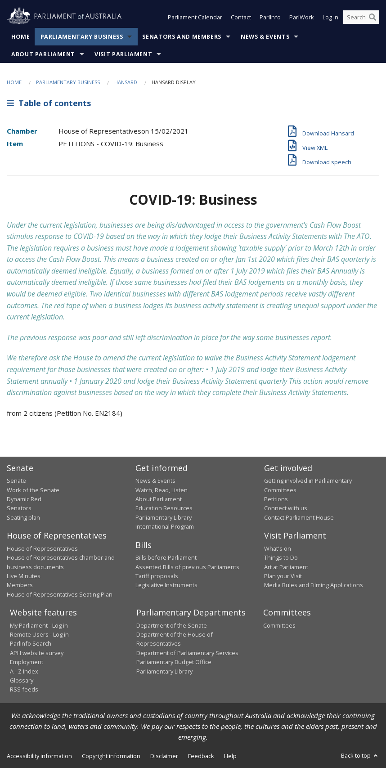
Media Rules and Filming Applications (313, 585)
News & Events (265, 36)
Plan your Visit (283, 576)
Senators (19, 508)
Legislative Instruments (166, 585)
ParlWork (301, 17)
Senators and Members (181, 36)
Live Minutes (23, 576)
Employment (26, 662)
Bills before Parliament (166, 557)
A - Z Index (24, 671)
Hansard (125, 82)
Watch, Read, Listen (161, 490)
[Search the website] (361, 17)
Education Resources (164, 508)
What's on (277, 548)
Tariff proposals (156, 576)
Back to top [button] (360, 755)
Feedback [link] (201, 756)
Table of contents (49, 103)
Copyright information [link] (111, 756)
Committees (279, 625)
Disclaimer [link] (164, 756)
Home (20, 36)
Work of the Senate (33, 490)
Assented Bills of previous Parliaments (187, 567)
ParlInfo (270, 17)
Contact (241, 17)
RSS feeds (24, 689)
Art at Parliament (286, 567)
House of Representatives (42, 548)
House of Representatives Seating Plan (59, 594)
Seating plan (23, 517)
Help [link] (230, 756)
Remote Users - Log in (39, 634)
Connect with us (285, 508)
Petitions (276, 499)
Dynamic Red (24, 499)
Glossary (21, 680)
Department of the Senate (171, 625)
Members (20, 585)
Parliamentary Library (163, 517)
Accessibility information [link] (39, 756)
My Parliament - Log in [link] (39, 625)
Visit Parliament (123, 54)
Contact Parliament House (299, 517)
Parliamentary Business (81, 36)
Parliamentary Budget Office (173, 662)
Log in (330, 17)
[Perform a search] (372, 17)
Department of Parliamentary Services (187, 653)
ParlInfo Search (30, 643)
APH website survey (36, 653)
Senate (16, 480)
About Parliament (43, 54)
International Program (164, 526)
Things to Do (281, 557)
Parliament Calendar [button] (195, 17)
